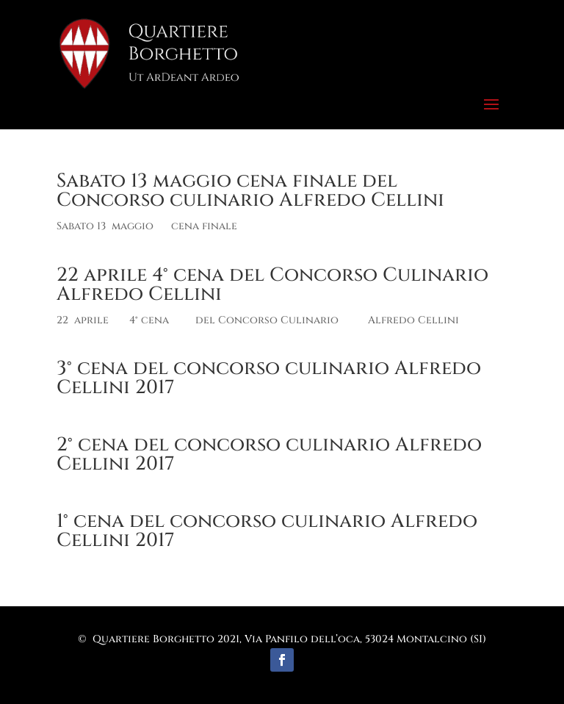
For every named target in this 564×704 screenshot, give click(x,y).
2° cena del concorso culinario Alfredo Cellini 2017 (269, 454)
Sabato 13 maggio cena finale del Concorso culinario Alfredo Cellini (250, 190)
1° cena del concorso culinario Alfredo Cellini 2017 (267, 531)
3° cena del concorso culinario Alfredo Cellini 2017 (269, 378)
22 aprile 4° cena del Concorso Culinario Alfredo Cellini (272, 284)
